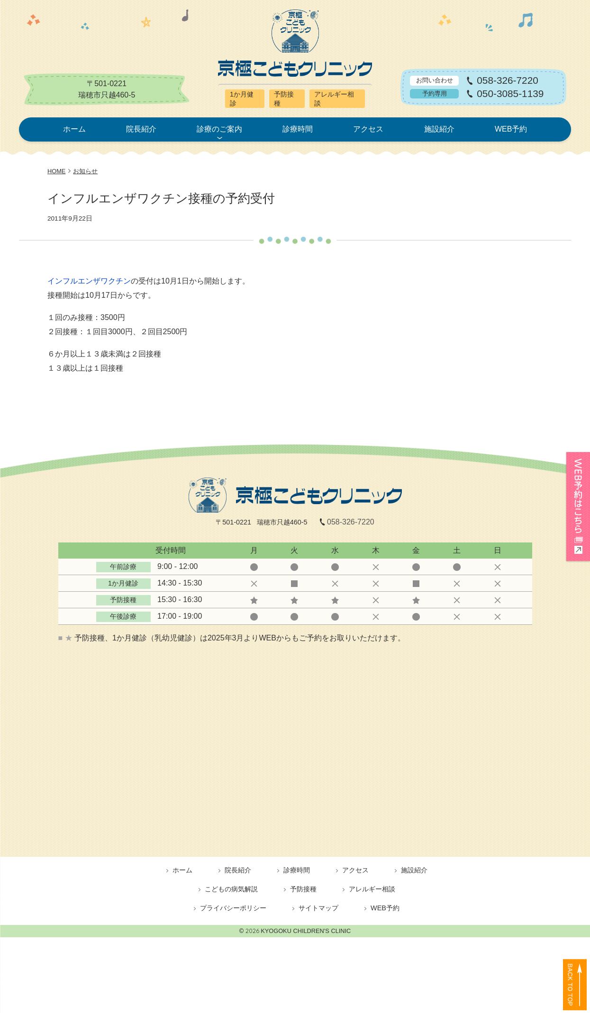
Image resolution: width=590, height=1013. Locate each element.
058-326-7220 (507, 81)
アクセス (368, 129)
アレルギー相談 (372, 889)
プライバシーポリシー (233, 908)
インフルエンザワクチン (89, 281)
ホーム (74, 129)
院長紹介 (141, 129)
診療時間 (297, 129)
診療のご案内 (219, 129)
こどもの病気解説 (231, 889)
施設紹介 (439, 129)
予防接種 (303, 889)
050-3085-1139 (510, 94)
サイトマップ (318, 908)
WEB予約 (511, 129)
